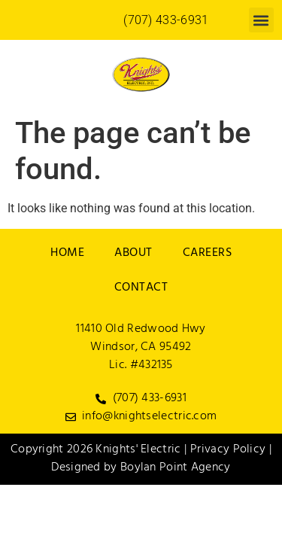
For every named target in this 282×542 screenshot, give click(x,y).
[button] (261, 20)
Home (67, 253)
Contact (141, 288)
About (133, 253)
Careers (207, 253)
